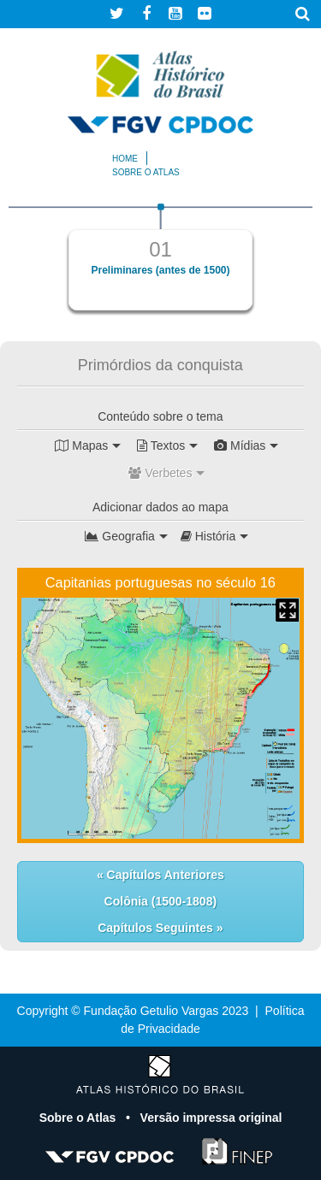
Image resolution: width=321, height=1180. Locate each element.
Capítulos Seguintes (157, 928)
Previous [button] (39, 264)
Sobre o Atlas (79, 1117)
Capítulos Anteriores (164, 875)
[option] (160, 257)
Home (125, 158)
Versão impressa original (211, 1117)
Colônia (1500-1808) (160, 901)
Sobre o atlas (146, 172)
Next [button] (282, 264)
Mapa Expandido (287, 610)
